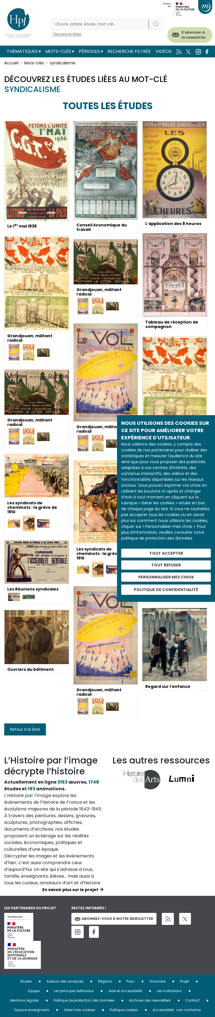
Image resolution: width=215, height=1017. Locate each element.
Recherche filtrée (129, 51)
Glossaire (157, 981)
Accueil (11, 63)
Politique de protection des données (83, 1000)
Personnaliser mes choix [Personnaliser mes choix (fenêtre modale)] (166, 577)
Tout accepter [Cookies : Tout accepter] (166, 553)
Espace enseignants (31, 1009)
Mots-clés (58, 51)
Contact (192, 1000)
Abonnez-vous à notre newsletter (114, 918)
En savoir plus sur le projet (70, 889)
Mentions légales (24, 1000)
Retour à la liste (25, 729)
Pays (131, 981)
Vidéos (163, 51)
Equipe (33, 990)
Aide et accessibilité (125, 990)
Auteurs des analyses (64, 981)
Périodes (89, 51)
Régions (105, 981)
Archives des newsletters (150, 1000)
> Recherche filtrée (66, 34)
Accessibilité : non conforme (177, 1009)
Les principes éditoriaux (74, 990)
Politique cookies (124, 1009)
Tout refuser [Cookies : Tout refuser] (166, 565)
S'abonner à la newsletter (193, 35)
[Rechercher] (100, 24)
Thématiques (22, 51)
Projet (184, 981)
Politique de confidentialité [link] (166, 589)
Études (26, 981)
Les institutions (169, 990)
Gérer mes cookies (79, 1009)
